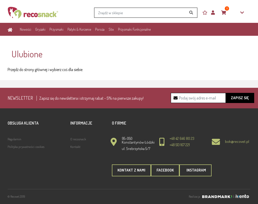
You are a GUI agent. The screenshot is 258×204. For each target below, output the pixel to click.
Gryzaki (40, 29)
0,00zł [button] (233, 13)
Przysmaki (56, 29)
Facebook (165, 170)
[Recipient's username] (212, 98)
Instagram (195, 170)
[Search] (145, 13)
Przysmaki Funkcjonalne (134, 29)
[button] (215, 12)
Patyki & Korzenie (79, 29)
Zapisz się (240, 97)
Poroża (100, 29)
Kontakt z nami (131, 170)
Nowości (25, 29)
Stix (111, 29)
